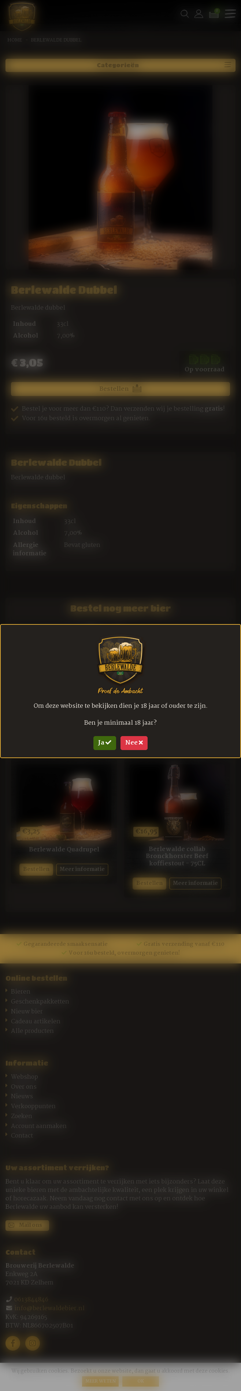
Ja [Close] (104, 743)
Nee (134, 743)
